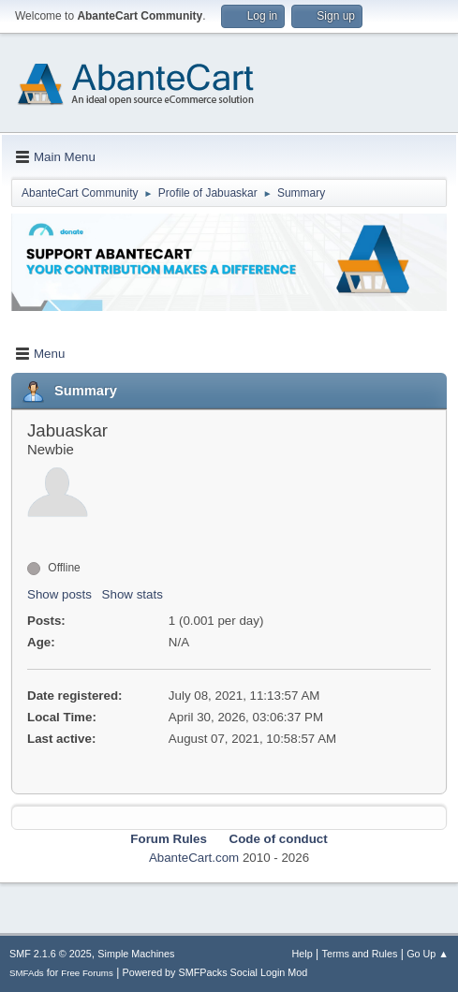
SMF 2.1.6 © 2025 (50, 953)
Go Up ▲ (427, 953)
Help (302, 953)
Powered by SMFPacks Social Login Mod (215, 972)
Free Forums (87, 973)
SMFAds (26, 973)
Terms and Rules (360, 953)
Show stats (132, 594)
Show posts (59, 594)
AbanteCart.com (194, 858)
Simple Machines (135, 953)
